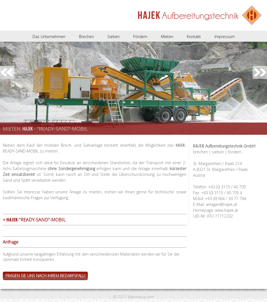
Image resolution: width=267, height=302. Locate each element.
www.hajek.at (226, 210)
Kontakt (194, 36)
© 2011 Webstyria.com (133, 296)
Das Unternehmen (49, 36)
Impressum (224, 36)
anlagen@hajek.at (221, 204)
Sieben (113, 36)
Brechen (86, 36)
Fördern (140, 36)
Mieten (167, 36)
